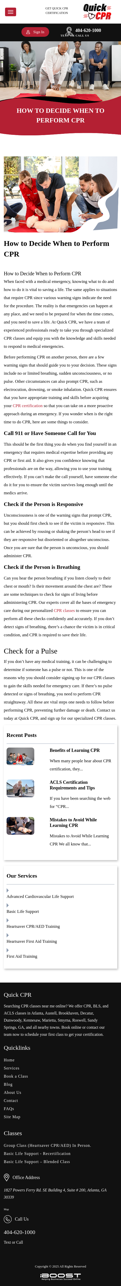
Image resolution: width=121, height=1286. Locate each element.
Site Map (12, 1117)
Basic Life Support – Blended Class (37, 1162)
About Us (12, 1092)
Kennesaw (31, 1020)
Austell (50, 1013)
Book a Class (16, 1076)
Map (6, 1209)
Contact (11, 1100)
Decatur (86, 1013)
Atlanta (37, 1013)
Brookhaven (68, 1013)
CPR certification (28, 405)
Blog (8, 1084)
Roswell (78, 1020)
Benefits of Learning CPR (75, 750)
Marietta (49, 1020)
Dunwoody (12, 1020)
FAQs (9, 1109)
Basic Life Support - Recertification (37, 1153)
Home (9, 1060)
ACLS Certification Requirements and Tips (72, 785)
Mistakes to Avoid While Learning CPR (73, 822)
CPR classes (64, 610)
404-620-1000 (83, 30)
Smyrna (64, 1020)
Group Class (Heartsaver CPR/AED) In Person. (47, 1145)
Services (11, 1068)
